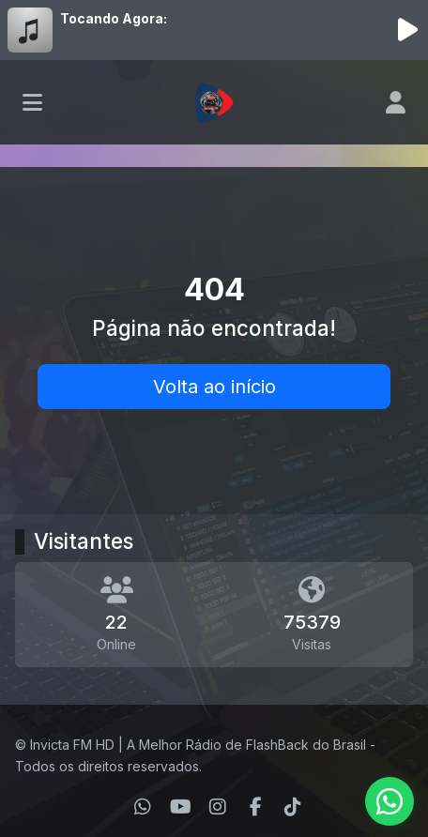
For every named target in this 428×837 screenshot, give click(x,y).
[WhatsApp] (142, 807)
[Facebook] (256, 807)
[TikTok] (292, 807)
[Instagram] (217, 807)
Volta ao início (214, 386)
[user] (395, 102)
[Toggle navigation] (32, 102)
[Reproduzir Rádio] (407, 30)
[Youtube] (180, 807)
